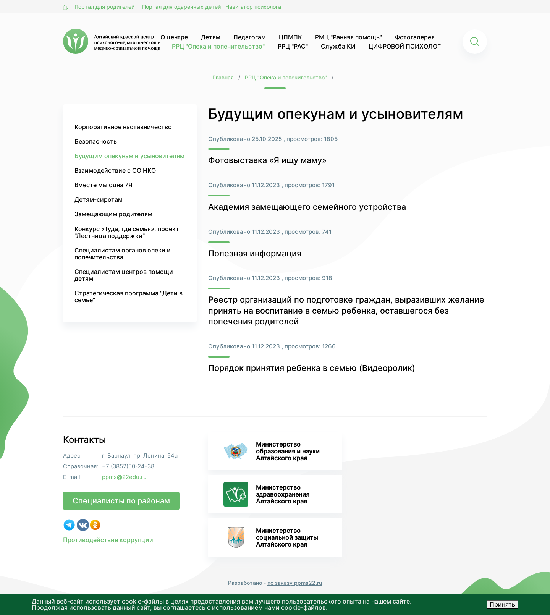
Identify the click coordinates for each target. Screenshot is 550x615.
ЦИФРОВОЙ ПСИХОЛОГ (405, 46)
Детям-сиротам (98, 199)
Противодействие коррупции (108, 540)
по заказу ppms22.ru (294, 582)
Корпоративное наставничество (123, 126)
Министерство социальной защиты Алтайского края (270, 537)
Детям (210, 37)
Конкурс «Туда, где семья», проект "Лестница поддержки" (126, 232)
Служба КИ (338, 46)
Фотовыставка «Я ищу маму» (267, 160)
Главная (223, 77)
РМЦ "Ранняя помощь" (348, 37)
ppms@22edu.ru (124, 477)
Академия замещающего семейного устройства (307, 207)
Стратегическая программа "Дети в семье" (128, 296)
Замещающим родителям (113, 213)
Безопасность (95, 141)
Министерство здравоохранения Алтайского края (266, 494)
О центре (174, 37)
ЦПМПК (290, 37)
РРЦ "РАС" (293, 46)
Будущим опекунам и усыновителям (129, 155)
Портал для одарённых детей (181, 6)
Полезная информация (254, 253)
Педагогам (249, 37)
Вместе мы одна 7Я (103, 184)
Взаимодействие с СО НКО (115, 170)
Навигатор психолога (253, 6)
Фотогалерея (415, 37)
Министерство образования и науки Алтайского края (271, 451)
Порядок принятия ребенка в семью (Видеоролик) (311, 368)
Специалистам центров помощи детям (123, 275)
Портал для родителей (104, 6)
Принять (502, 604)
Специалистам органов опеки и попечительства (122, 254)
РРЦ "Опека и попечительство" (218, 46)
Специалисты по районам (121, 500)
